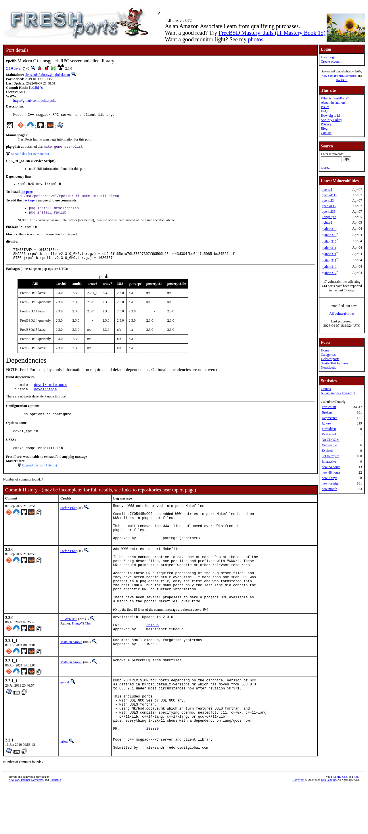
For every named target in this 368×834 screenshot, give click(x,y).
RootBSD (342, 80)
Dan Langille (328, 827)
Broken (327, 412)
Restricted (329, 434)
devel (17, 68)
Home (325, 350)
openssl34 (329, 201)
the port (26, 195)
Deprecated (330, 418)
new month (329, 489)
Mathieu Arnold (71, 677)
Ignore (326, 423)
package (28, 204)
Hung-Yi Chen (82, 655)
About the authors (333, 103)
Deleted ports (330, 359)
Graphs (326, 389)
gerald (64, 717)
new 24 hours (331, 467)
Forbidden (329, 429)
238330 (152, 774)
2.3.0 (9, 68)
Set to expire (330, 456)
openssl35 (329, 206)
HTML (337, 824)
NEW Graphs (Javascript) (338, 393)
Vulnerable (329, 445)
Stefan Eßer (68, 520)
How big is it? (330, 116)
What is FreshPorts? (335, 98)
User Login (328, 57)
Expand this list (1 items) (39, 477)
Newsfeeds (328, 368)
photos (255, 39)
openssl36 (329, 212)
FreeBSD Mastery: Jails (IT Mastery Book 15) (271, 33)
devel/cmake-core (50, 393)
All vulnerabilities (341, 314)
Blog (324, 128)
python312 (329, 267)
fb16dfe (36, 88)
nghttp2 (327, 222)
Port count (329, 407)
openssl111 (329, 195)
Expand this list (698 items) (30, 156)
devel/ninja (45, 398)
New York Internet (332, 75)
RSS (356, 824)
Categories (328, 355)
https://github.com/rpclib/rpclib (34, 101)
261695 (152, 659)
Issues (325, 107)
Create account (331, 61)
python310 (329, 229)
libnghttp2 (329, 217)
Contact (326, 133)
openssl (327, 190)
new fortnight (331, 483)
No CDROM (331, 440)
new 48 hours (331, 472)
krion (64, 788)
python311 (329, 248)
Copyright (298, 827)
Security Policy (331, 120)
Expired (327, 451)
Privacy (326, 124)
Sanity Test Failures (334, 363)
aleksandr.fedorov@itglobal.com (47, 75)
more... (326, 168)
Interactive (329, 462)
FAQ (324, 111)
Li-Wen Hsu (68, 651)
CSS (344, 824)
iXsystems (350, 75)
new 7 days (329, 478)
